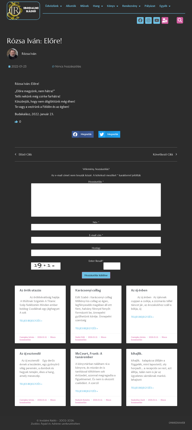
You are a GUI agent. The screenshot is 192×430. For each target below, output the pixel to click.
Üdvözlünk (53, 6)
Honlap (96, 248)
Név (96, 222)
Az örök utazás (30, 290)
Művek (84, 6)
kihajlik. (136, 354)
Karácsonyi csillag (88, 290)
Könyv (112, 6)
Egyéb (165, 6)
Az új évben (139, 290)
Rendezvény (131, 6)
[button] (180, 20)
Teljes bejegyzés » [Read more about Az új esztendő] (31, 384)
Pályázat (150, 6)
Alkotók (71, 6)
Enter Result (96, 261)
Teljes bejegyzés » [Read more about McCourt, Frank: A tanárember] (86, 391)
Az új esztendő (30, 354)
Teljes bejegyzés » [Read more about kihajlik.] (142, 387)
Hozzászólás (96, 181)
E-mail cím (96, 235)
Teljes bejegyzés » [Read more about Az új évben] (142, 317)
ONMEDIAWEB (177, 422)
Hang (98, 6)
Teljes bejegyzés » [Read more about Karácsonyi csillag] (86, 328)
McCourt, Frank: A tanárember (88, 355)
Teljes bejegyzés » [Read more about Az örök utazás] (31, 320)
